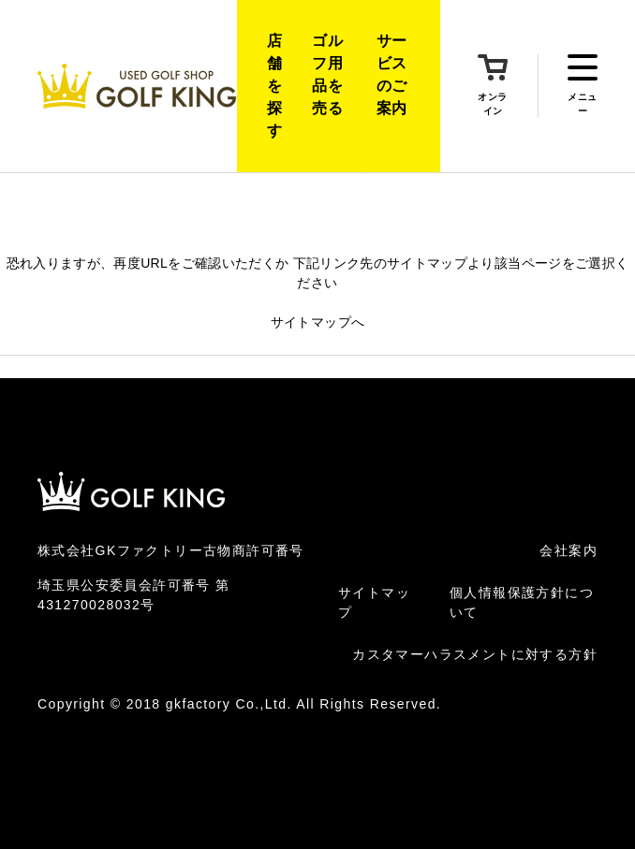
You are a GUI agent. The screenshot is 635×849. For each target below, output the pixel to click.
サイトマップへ (317, 322)
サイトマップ (374, 602)
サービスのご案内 (392, 74)
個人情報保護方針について (522, 602)
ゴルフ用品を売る (327, 74)
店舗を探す (274, 86)
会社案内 (568, 550)
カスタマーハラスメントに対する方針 (475, 654)
